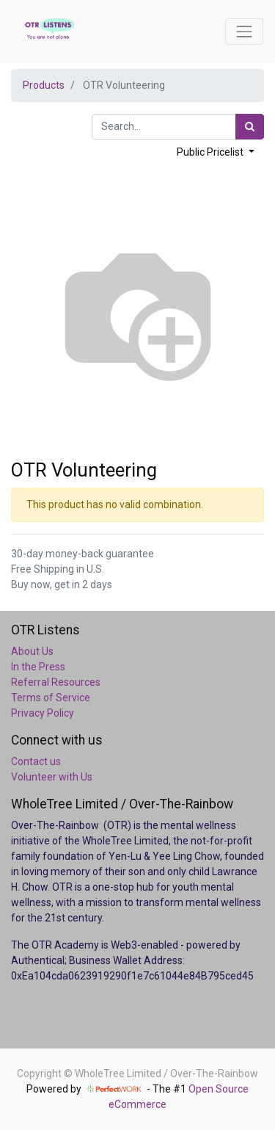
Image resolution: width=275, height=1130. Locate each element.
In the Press (38, 667)
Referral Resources (55, 682)
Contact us (36, 761)
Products (44, 85)
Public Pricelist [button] (211, 152)
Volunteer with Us (51, 777)
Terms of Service (50, 697)
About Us (32, 651)
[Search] (249, 127)
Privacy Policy (42, 713)
